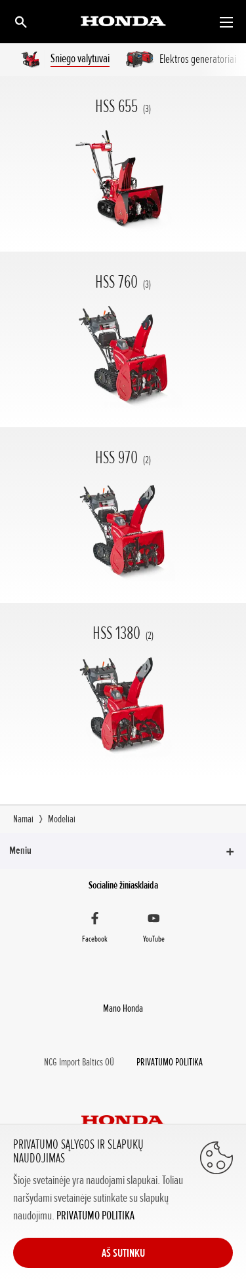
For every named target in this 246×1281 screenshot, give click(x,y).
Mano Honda (123, 1008)
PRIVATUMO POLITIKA (95, 1215)
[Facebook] (95, 929)
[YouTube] (154, 929)
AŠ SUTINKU (123, 1253)
